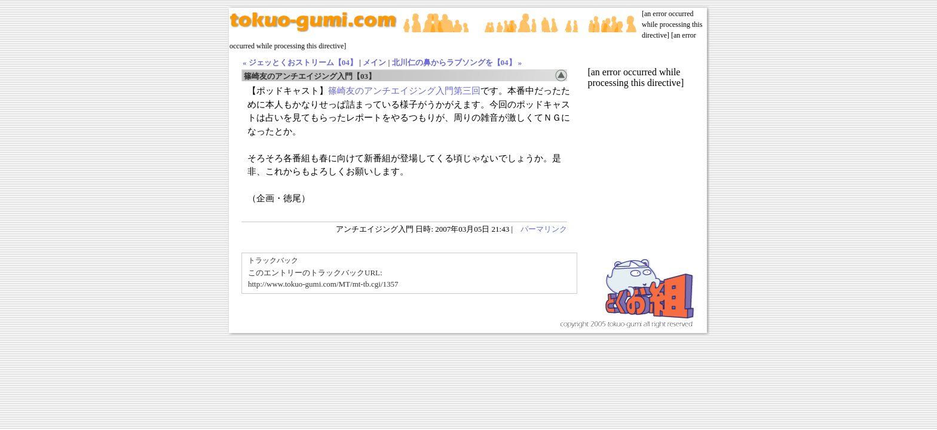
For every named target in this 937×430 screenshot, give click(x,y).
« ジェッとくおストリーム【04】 (300, 62)
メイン (374, 62)
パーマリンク (543, 229)
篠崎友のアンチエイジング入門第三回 (404, 91)
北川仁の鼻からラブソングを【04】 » (457, 62)
